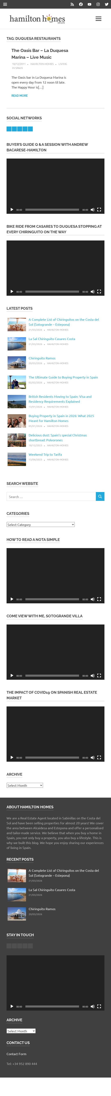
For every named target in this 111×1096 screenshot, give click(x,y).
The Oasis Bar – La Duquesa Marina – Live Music (36, 57)
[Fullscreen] (99, 216)
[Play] (12, 216)
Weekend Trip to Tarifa (45, 461)
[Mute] (93, 216)
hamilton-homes (42, 70)
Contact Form (16, 1060)
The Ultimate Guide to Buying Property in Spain (63, 384)
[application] (55, 193)
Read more (19, 102)
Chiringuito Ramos (42, 365)
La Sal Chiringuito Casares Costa (52, 345)
